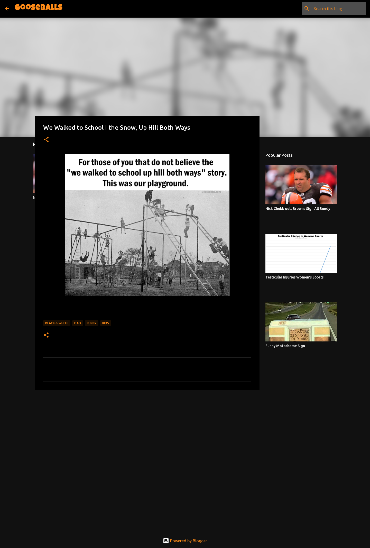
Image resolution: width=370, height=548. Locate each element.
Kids (105, 323)
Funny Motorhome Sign (285, 346)
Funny (91, 323)
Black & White (56, 323)
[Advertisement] (147, 434)
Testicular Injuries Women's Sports (294, 277)
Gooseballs (38, 8)
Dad (77, 323)
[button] (46, 139)
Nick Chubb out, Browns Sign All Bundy (297, 209)
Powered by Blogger (185, 540)
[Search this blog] (339, 8)
